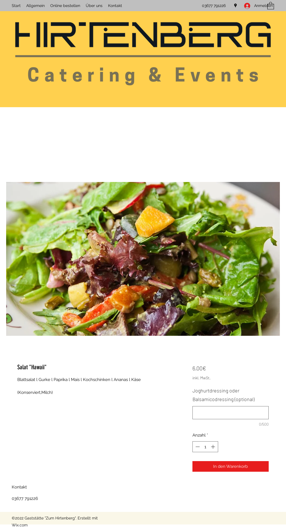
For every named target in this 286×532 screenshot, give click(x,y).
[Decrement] (197, 447)
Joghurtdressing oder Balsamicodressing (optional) (223, 394)
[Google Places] (235, 5)
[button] (270, 5)
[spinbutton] (205, 447)
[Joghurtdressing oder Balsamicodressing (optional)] (230, 413)
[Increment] (213, 447)
